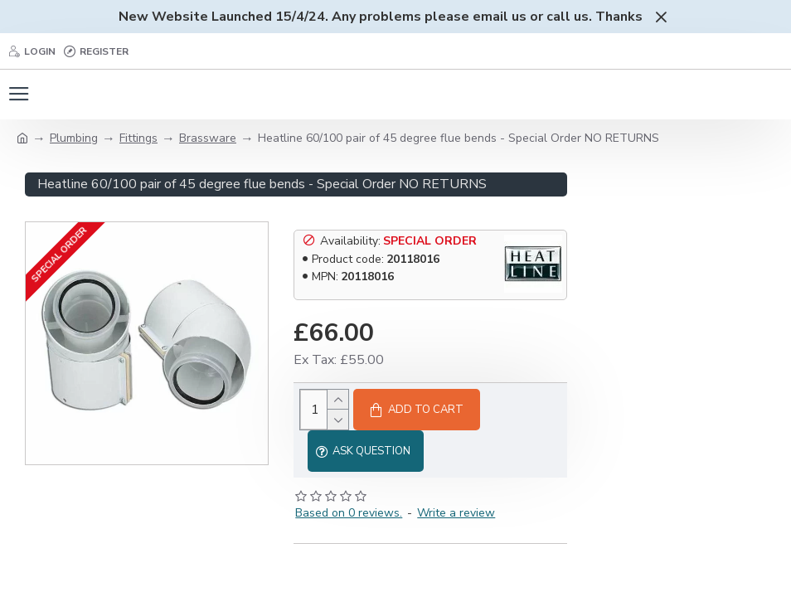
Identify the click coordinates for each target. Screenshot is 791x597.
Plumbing (74, 138)
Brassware (207, 138)
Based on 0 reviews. (348, 513)
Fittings (138, 138)
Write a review (456, 513)
